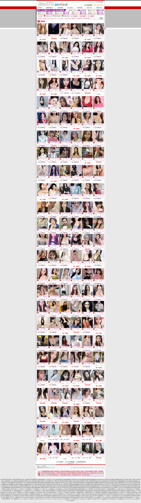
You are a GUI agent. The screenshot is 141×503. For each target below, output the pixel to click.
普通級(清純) (67, 16)
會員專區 (60, 7)
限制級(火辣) (49, 16)
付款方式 (89, 7)
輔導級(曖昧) (58, 16)
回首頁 (40, 7)
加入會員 (70, 7)
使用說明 (79, 7)
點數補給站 (49, 7)
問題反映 (99, 7)
